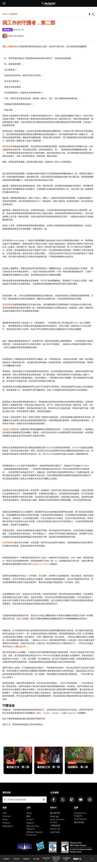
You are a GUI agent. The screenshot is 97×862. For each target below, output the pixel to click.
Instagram (71, 713)
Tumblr (46, 713)
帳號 (28, 816)
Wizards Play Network (32, 827)
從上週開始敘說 (11, 46)
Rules (5, 819)
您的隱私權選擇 (66, 859)
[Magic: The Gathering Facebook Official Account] (53, 799)
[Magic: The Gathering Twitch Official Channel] (72, 799)
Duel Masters (80, 819)
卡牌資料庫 (55, 825)
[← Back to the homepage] (48, 3)
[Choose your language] (83, 859)
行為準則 (16, 859)
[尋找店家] (44, 799)
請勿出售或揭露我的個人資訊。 (56, 859)
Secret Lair (55, 828)
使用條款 (6, 859)
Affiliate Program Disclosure (34, 833)
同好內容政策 (46, 859)
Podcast (6, 822)
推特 (39, 713)
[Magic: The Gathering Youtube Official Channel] (81, 799)
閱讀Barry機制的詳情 (16, 646)
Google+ (56, 713)
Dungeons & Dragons (80, 814)
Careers (30, 819)
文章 (5, 813)
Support (30, 822)
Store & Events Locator (57, 821)
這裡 (6, 713)
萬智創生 (14, 14)
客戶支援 (36, 859)
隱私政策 (26, 859)
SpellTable (55, 832)
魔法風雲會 (55, 813)
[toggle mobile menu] (4, 3)
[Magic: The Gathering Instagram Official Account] (90, 799)
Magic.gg (54, 816)
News (5, 14)
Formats (6, 816)
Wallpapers (8, 826)
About (29, 813)
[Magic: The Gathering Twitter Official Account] (62, 799)
